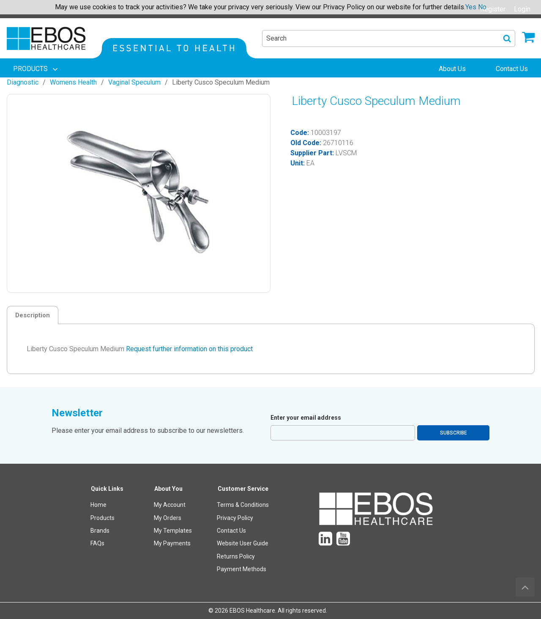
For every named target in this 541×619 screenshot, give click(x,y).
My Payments (172, 543)
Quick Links (107, 488)
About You (168, 488)
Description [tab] (32, 315)
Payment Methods (241, 569)
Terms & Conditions (243, 504)
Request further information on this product (189, 349)
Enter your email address (305, 417)
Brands (99, 530)
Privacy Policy (235, 517)
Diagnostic (22, 82)
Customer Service (243, 488)
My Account (170, 504)
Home (98, 504)
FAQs (97, 543)
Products (102, 517)
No (482, 7)
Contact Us (231, 530)
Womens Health (73, 82)
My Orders (167, 517)
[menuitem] (36, 69)
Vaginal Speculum (134, 82)
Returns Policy (236, 556)
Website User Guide (242, 543)
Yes (470, 7)
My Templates (173, 530)
